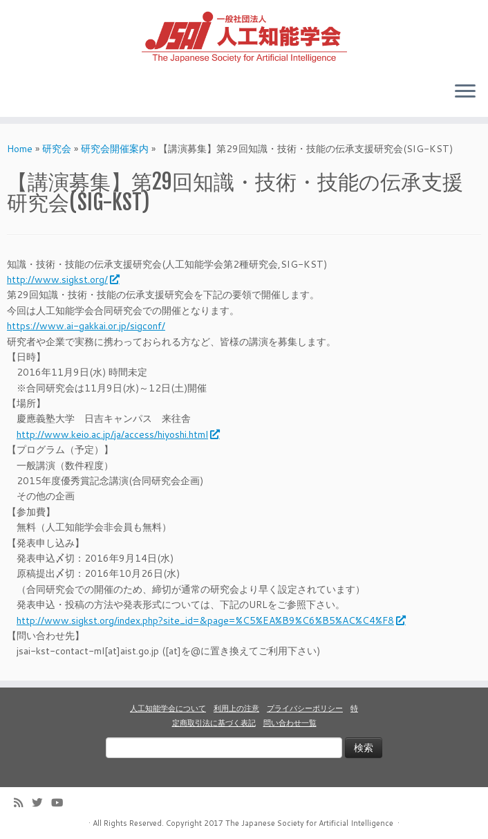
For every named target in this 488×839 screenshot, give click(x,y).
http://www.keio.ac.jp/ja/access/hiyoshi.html (117, 434)
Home (19, 149)
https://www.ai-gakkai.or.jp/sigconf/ (86, 326)
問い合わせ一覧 (290, 722)
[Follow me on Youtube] (61, 802)
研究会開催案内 (115, 149)
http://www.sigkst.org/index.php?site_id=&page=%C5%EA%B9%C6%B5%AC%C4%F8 (210, 620)
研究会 (56, 149)
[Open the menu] (465, 92)
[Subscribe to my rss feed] (23, 802)
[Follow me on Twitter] (41, 802)
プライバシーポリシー (305, 708)
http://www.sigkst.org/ (62, 279)
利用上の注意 (236, 708)
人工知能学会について (168, 708)
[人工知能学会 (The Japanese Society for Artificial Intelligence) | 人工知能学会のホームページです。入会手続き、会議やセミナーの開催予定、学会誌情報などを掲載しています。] (244, 35)
